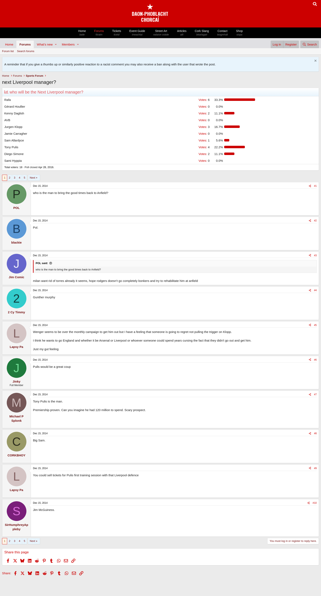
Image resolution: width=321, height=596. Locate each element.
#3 (315, 255)
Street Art (161, 32)
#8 (315, 433)
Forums (99, 32)
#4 (315, 290)
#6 (315, 359)
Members (68, 44)
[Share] (310, 186)
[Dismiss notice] (315, 61)
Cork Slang (202, 32)
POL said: (42, 263)
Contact (222, 32)
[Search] (309, 44)
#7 (315, 394)
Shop (239, 32)
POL (16, 208)
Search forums (25, 51)
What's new (45, 44)
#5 (315, 325)
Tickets (116, 32)
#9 (315, 468)
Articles (182, 32)
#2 (315, 220)
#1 (315, 186)
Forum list (8, 51)
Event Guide (137, 32)
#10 (315, 502)
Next (32, 177)
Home (82, 32)
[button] (56, 44)
